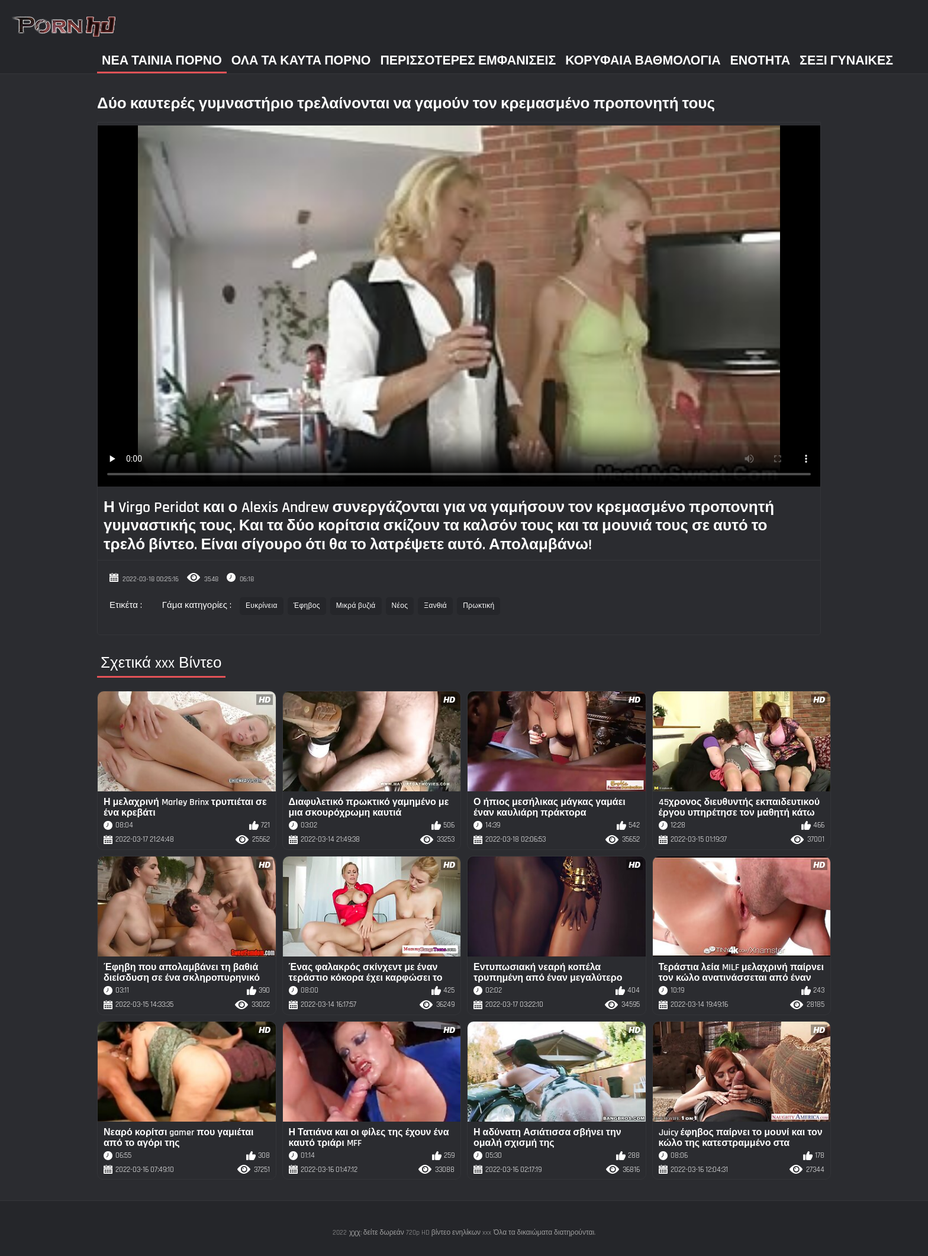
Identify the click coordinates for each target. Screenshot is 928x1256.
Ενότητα (760, 61)
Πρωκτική (478, 605)
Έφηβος (307, 605)
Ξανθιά (435, 605)
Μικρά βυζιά (356, 605)
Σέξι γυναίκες (846, 61)
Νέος (400, 605)
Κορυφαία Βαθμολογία (642, 61)
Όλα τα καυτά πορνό (301, 61)
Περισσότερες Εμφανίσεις (468, 61)
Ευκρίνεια (262, 605)
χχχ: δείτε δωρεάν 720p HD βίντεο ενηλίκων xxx (420, 1232)
